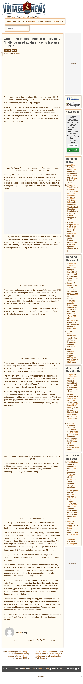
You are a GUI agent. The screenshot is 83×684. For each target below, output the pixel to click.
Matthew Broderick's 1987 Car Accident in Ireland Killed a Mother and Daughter (72, 429)
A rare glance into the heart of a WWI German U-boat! (72, 494)
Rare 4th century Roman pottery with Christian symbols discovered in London (72, 243)
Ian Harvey (16, 53)
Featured (7, 50)
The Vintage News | (23, 669)
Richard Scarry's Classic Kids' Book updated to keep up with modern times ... (73, 529)
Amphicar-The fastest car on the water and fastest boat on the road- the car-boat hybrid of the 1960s (72, 173)
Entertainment (29, 21)
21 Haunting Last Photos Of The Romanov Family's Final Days (73, 444)
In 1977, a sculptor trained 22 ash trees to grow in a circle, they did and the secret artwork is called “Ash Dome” (49, 655)
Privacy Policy (44, 669)
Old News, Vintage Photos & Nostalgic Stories (23, 17)
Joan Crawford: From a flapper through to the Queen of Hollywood (72, 355)
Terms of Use (56, 669)
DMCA (34, 669)
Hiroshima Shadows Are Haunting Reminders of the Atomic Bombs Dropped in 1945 (72, 212)
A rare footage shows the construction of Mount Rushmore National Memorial (72, 339)
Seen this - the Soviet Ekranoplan (72, 541)
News (9, 21)
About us (48, 21)
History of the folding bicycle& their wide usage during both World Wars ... (72, 414)
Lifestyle (39, 21)
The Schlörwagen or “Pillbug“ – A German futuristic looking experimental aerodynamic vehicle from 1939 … (16, 655)
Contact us (58, 21)
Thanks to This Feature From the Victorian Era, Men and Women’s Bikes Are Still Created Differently (72, 193)
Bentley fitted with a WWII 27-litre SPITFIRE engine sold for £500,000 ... (72, 289)
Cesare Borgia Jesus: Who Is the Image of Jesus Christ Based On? (73, 227)
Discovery (17, 21)
